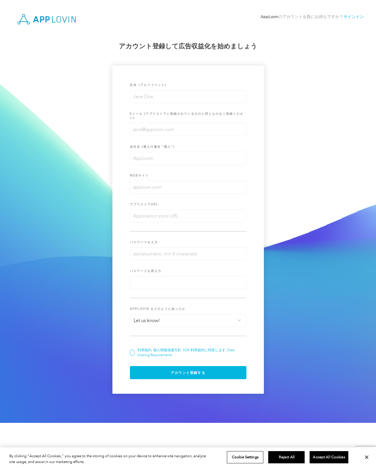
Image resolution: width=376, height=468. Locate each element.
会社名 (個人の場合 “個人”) (152, 146)
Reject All (286, 457)
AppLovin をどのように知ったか (158, 308)
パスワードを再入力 (145, 271)
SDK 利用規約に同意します (204, 350)
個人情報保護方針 (167, 350)
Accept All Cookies (329, 457)
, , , (185, 352)
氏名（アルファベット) (148, 84)
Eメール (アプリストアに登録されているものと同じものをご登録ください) (187, 115)
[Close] (366, 457)
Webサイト (139, 175)
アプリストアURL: (145, 204)
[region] (188, 457)
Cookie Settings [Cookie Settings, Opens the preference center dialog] (245, 457)
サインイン (353, 16)
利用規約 (144, 350)
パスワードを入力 (144, 242)
